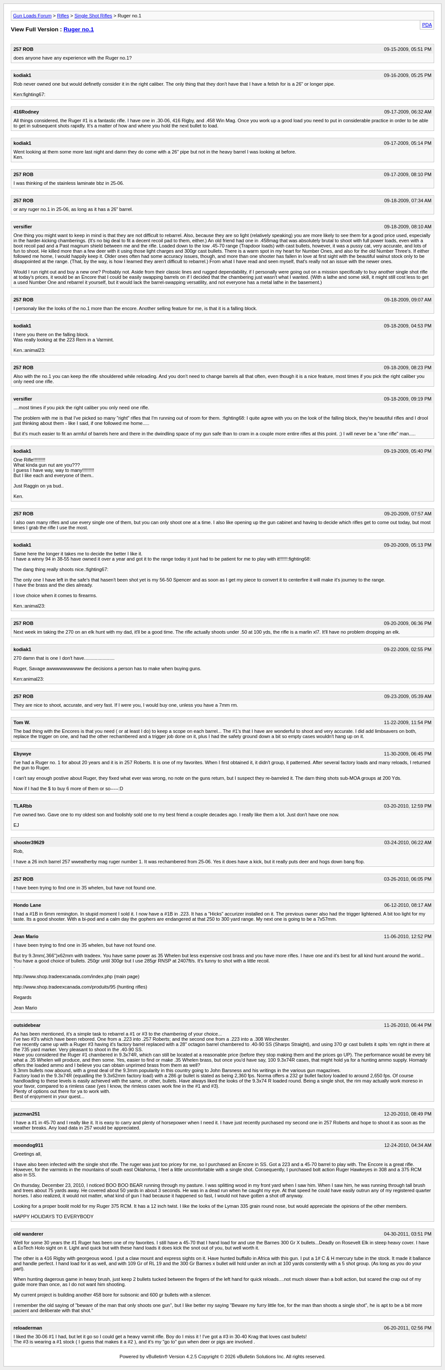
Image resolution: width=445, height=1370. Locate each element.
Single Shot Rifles (93, 15)
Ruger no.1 (78, 29)
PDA (427, 24)
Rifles (63, 15)
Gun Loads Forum (32, 15)
